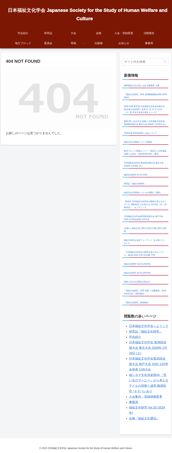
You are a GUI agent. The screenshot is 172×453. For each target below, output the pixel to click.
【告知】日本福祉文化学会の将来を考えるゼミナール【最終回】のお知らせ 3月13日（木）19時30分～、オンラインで (145, 204)
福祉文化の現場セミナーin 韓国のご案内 (142, 192)
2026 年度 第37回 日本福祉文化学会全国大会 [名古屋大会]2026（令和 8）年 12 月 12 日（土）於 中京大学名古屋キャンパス (144, 109)
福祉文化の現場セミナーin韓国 (138, 142)
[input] (145, 62)
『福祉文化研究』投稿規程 (136, 302)
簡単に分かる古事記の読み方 (137, 282)
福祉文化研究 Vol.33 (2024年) (137, 264)
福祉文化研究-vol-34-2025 (135, 175)
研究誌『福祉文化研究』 (135, 183)
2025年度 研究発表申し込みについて (140, 133)
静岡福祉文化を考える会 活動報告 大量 (141, 85)
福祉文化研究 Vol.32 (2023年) (137, 273)
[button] (165, 62)
